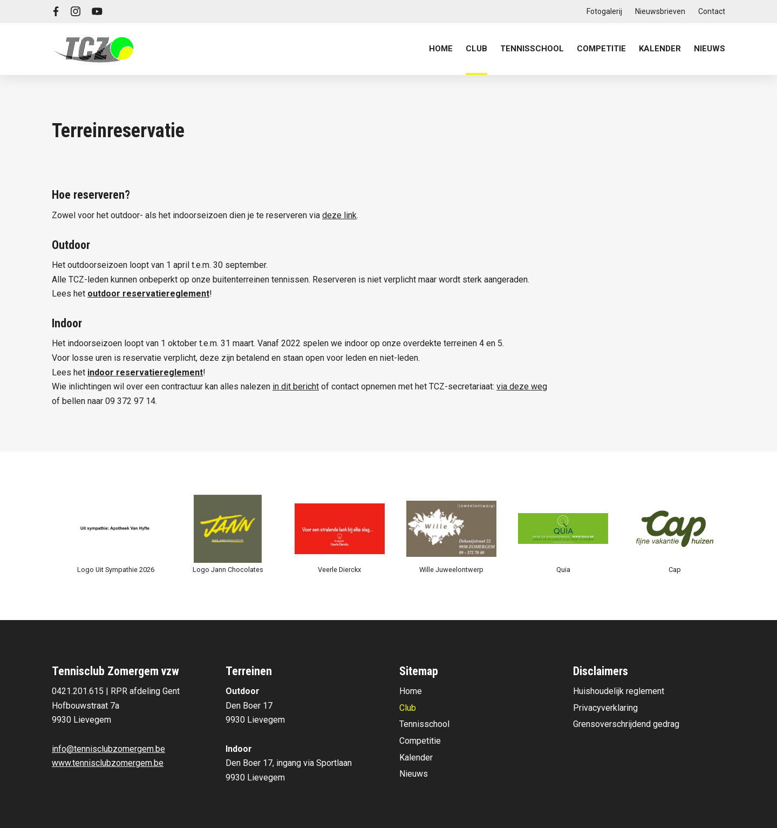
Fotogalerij (604, 11)
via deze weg (521, 386)
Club (407, 708)
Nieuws (709, 48)
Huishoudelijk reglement (618, 691)
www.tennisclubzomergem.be (107, 763)
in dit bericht (295, 386)
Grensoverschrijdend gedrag (626, 724)
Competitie (420, 741)
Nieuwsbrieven (660, 11)
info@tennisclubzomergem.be (108, 749)
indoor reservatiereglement (145, 372)
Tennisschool (424, 724)
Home (441, 48)
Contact (711, 11)
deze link (339, 215)
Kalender (660, 48)
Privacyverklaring (605, 708)
